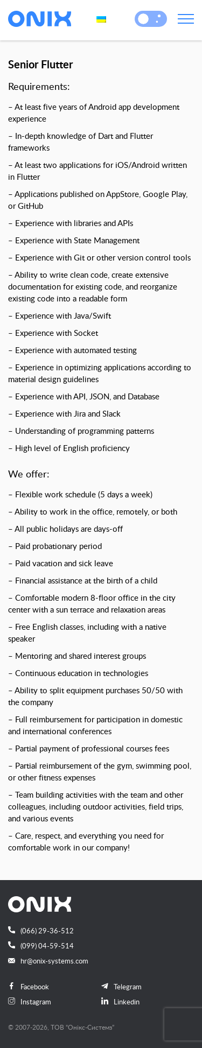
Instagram (29, 1002)
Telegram (121, 986)
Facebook (28, 986)
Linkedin (120, 1002)
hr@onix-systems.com (48, 961)
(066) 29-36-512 (41, 931)
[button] (143, 18)
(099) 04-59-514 (41, 946)
